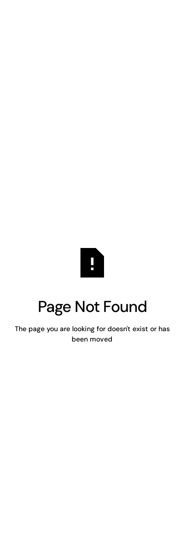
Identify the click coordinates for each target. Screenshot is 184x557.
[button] (153, 23)
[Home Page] (46, 23)
